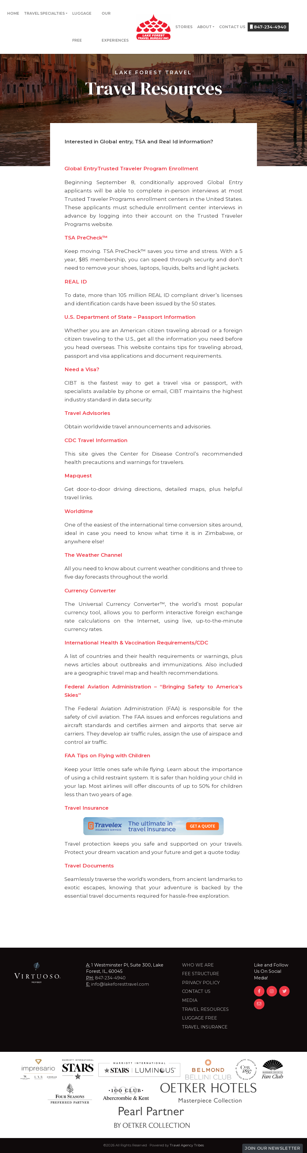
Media (189, 1000)
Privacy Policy (201, 982)
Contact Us (232, 27)
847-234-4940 (268, 27)
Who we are (198, 965)
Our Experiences (115, 27)
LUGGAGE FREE (199, 1018)
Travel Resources (205, 1009)
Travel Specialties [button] (44, 13)
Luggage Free (81, 27)
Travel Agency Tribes (187, 1145)
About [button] (204, 27)
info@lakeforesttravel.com (120, 984)
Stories (183, 27)
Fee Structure (200, 973)
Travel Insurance (205, 1027)
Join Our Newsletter (272, 1148)
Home (13, 13)
